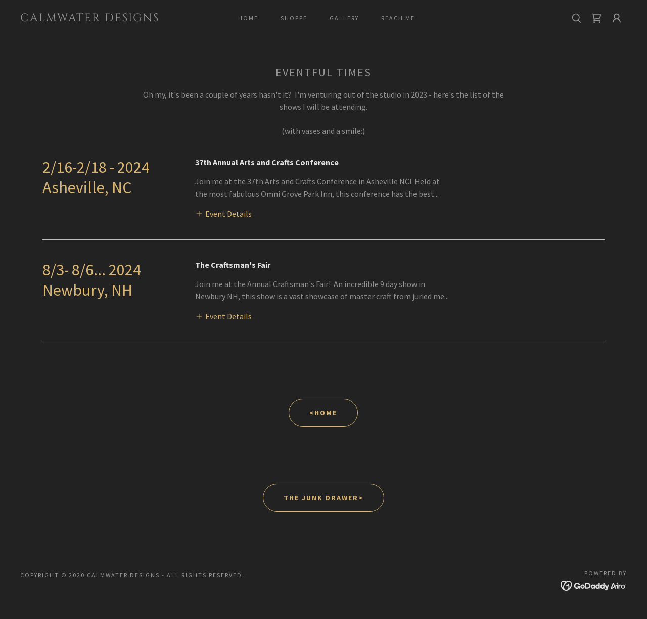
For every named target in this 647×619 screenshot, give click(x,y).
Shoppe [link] (294, 18)
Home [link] (248, 18)
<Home (323, 412)
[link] (103, 18)
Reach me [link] (398, 18)
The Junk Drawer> (323, 497)
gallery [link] (344, 18)
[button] (617, 18)
